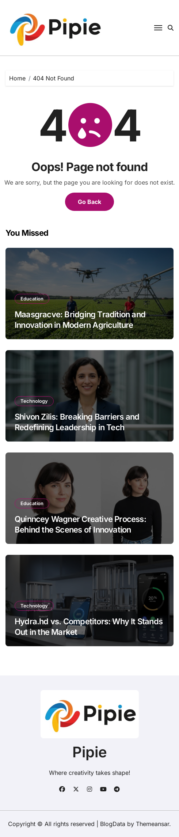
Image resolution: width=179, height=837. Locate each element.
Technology (34, 401)
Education (31, 299)
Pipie (89, 752)
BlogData (112, 823)
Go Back (89, 201)
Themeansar (152, 823)
